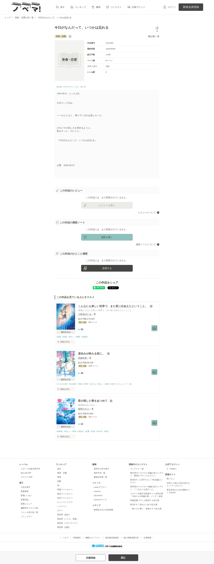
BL (58, 487)
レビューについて (147, 213)
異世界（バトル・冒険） (67, 520)
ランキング (80, 7)
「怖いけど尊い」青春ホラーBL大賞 (146, 510)
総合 (59, 470)
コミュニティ (26, 518)
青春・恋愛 (62, 474)
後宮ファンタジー (65, 495)
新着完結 (25, 501)
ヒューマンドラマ (65, 504)
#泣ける (96, 385)
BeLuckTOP (26, 474)
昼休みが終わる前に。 (92, 354)
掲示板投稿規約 (112, 539)
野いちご (170, 480)
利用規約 (77, 539)
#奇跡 (82, 385)
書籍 (98, 7)
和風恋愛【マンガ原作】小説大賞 (144, 502)
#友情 (118, 385)
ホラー (60, 512)
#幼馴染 (87, 337)
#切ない (72, 337)
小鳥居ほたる (84, 315)
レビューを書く (107, 206)
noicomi (97, 493)
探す (62, 7)
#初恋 (111, 433)
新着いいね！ (26, 497)
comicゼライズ (100, 501)
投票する (107, 269)
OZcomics (98, 497)
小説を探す (25, 488)
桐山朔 (151, 36)
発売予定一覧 (99, 474)
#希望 (88, 385)
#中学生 (104, 433)
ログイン (172, 7)
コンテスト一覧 (137, 470)
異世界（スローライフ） (67, 524)
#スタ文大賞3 (62, 385)
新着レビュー (26, 505)
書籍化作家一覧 (100, 478)
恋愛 (59, 483)
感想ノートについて (146, 245)
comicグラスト (100, 488)
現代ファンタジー (65, 499)
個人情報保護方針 (131, 539)
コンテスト (116, 7)
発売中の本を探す (101, 470)
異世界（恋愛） (64, 529)
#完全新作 (74, 385)
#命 (138, 385)
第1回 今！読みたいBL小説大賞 (143, 506)
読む (123, 557)
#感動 (80, 337)
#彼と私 (92, 87)
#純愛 (65, 337)
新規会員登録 (191, 6)
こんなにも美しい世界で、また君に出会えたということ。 (113, 306)
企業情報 (147, 539)
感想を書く (107, 238)
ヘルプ (65, 539)
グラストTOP (26, 478)
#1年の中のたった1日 (76, 87)
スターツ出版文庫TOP (30, 470)
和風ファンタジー (65, 491)
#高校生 (83, 433)
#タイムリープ (128, 385)
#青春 (75, 433)
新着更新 (25, 493)
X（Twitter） (172, 470)
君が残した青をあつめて (93, 402)
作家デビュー (138, 7)
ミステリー (62, 508)
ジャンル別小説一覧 (29, 513)
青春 (59, 478)
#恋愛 (58, 337)
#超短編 (60, 87)
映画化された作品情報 (103, 511)
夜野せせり (83, 410)
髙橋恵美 (82, 359)
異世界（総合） (64, 516)
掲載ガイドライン (93, 539)
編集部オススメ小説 (29, 509)
